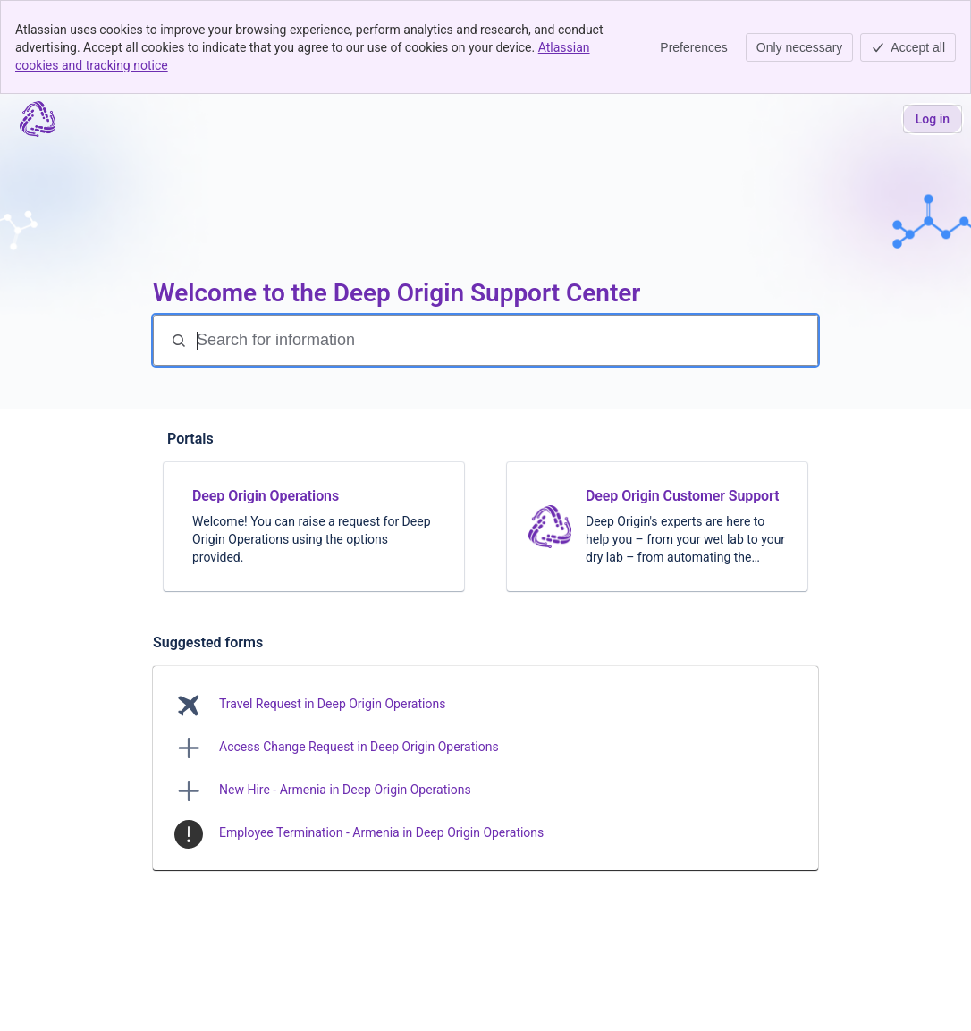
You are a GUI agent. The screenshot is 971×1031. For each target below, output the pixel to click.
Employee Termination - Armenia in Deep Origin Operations (381, 832)
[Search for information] (505, 340)
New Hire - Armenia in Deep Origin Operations (345, 789)
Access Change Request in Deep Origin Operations (359, 746)
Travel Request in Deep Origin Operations (332, 704)
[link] (314, 526)
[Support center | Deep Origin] (37, 119)
